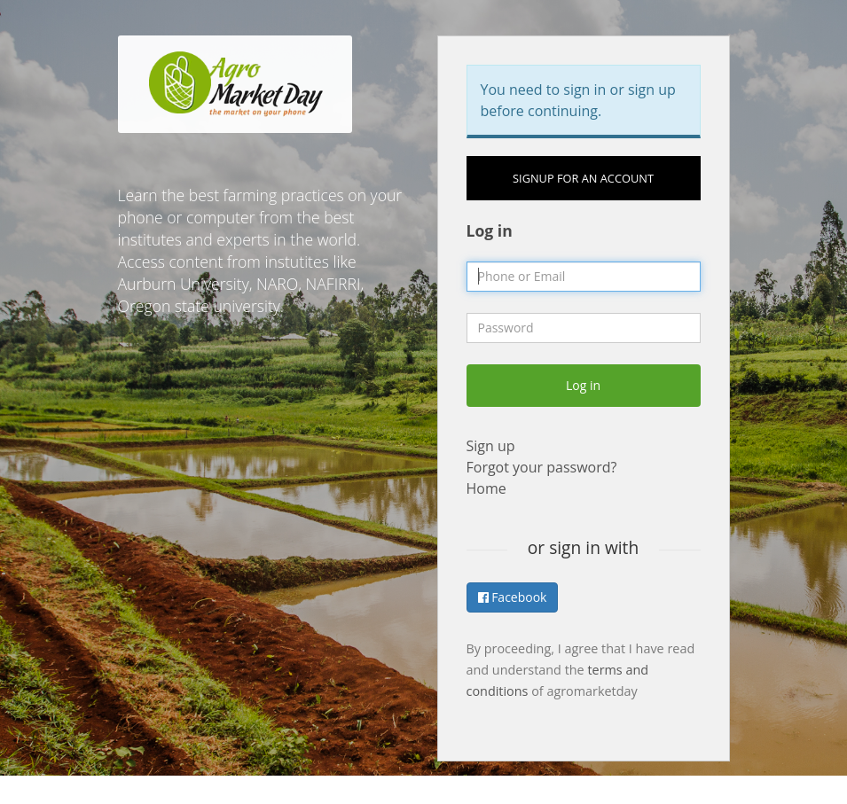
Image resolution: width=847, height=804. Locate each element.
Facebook (512, 597)
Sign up (491, 446)
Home (486, 488)
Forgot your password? (542, 467)
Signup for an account (583, 178)
